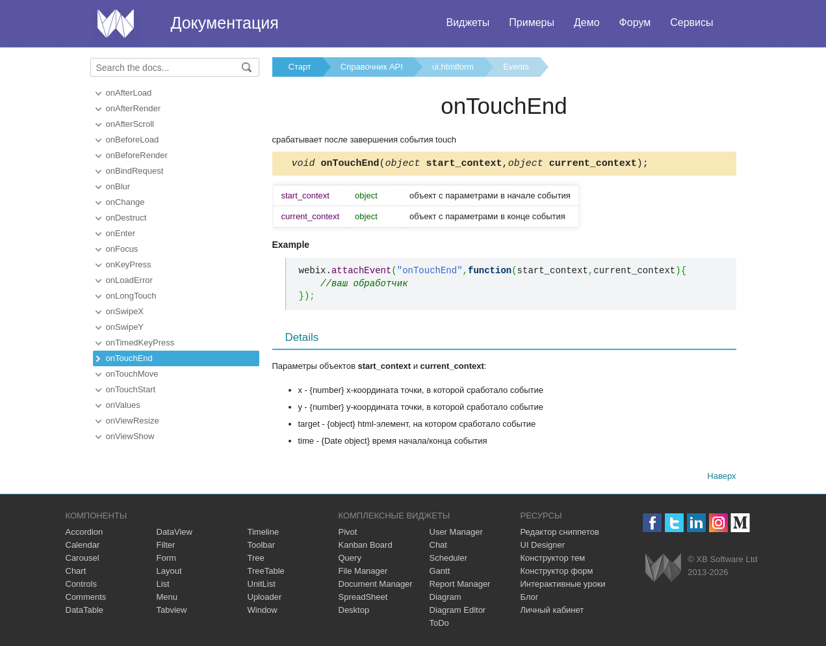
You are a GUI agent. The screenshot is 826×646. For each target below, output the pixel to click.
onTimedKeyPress (140, 342)
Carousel (82, 560)
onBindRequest (135, 171)
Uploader (265, 599)
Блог (530, 599)
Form (166, 560)
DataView (174, 534)
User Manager (456, 534)
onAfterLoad (129, 93)
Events (516, 67)
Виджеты (467, 22)
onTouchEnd (129, 358)
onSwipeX (125, 311)
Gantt (440, 573)
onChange (125, 202)
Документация (225, 23)
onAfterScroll (130, 124)
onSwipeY (125, 327)
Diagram (445, 599)
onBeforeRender (137, 155)
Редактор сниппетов (560, 534)
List (163, 586)
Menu (167, 599)
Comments (86, 599)
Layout (169, 573)
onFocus (122, 249)
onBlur (118, 186)
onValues (123, 405)
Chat (438, 547)
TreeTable (266, 573)
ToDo (439, 625)
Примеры (531, 22)
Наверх (721, 478)
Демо (587, 22)
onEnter (121, 233)
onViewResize (132, 420)
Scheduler (449, 560)
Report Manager (460, 586)
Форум (635, 22)
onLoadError (129, 280)
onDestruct (126, 217)
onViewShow (130, 436)
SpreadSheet (363, 599)
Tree (256, 560)
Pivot (348, 534)
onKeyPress (128, 264)
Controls (81, 586)
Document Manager (376, 586)
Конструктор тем (553, 560)
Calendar (83, 547)
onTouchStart (131, 389)
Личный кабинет (552, 612)
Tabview (172, 612)
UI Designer (543, 547)
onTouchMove (132, 374)
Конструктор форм (557, 573)
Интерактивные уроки (563, 586)
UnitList (262, 586)
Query (350, 560)
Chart (76, 573)
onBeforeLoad (132, 139)
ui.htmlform (453, 67)
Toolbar (262, 547)
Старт (300, 67)
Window (262, 612)
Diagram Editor (458, 612)
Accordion (84, 534)
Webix (663, 569)
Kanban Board (366, 547)
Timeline (263, 534)
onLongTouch (131, 296)
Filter (166, 547)
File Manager (363, 573)
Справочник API (372, 67)
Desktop (354, 612)
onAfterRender (133, 108)
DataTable (85, 612)
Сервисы (691, 22)
